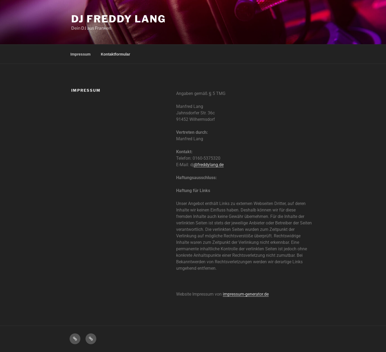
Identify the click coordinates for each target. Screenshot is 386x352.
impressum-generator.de (246, 294)
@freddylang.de (209, 164)
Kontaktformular (115, 54)
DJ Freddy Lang (118, 19)
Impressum (80, 54)
